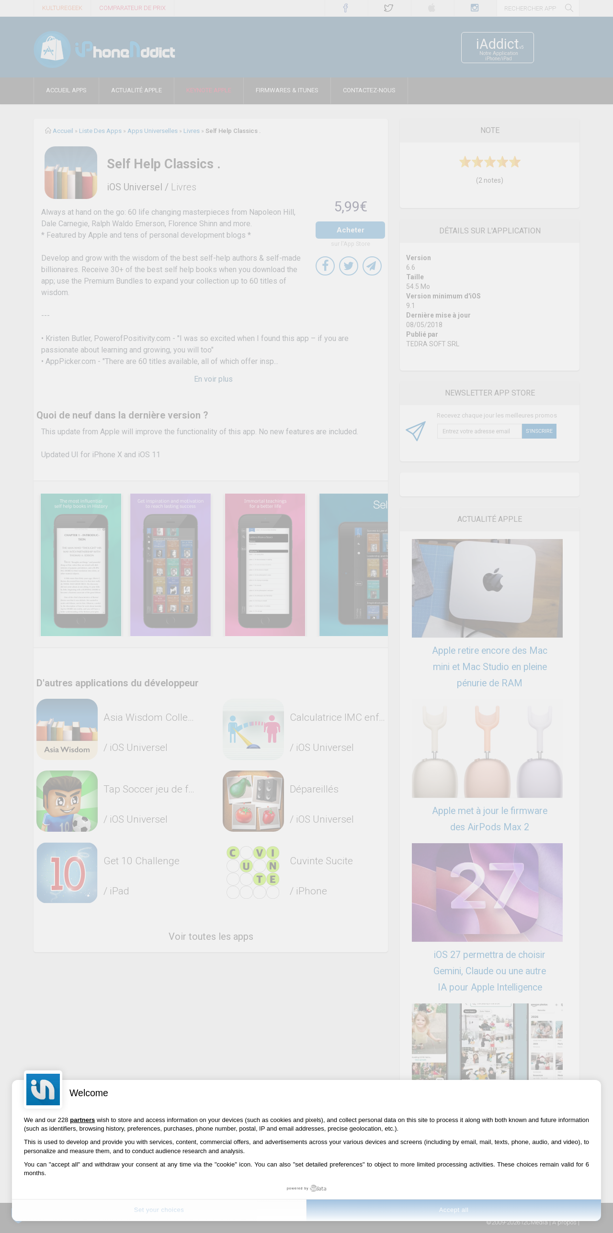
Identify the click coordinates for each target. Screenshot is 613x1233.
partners (82, 1119)
